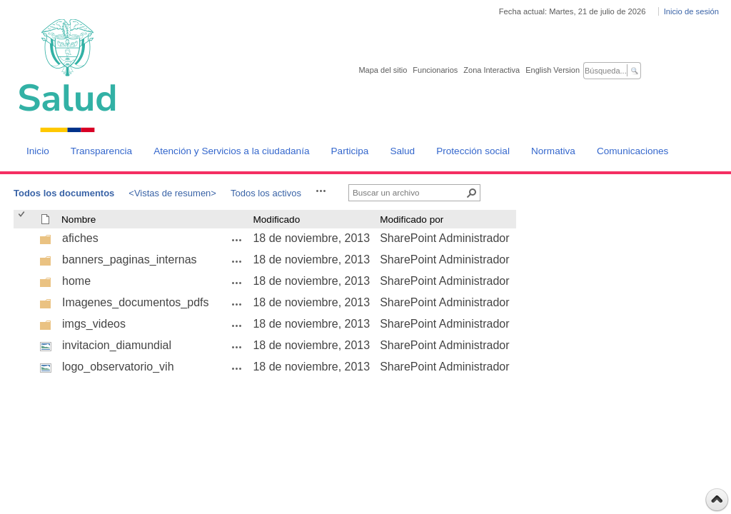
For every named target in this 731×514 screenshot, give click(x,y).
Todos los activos (266, 193)
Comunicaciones (633, 151)
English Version (552, 70)
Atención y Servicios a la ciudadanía (231, 151)
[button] (321, 190)
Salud (402, 151)
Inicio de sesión (691, 11)
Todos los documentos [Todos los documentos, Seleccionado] (64, 193)
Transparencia (101, 151)
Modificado (276, 219)
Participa (350, 151)
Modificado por (411, 219)
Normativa (553, 151)
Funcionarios (435, 70)
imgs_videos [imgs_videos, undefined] (94, 324)
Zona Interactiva (491, 70)
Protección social (473, 151)
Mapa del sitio (382, 70)
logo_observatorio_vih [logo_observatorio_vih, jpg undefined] (118, 367)
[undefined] (45, 242)
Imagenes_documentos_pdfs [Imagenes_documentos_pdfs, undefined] (135, 302)
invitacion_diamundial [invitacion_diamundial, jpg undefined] (116, 345)
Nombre (78, 219)
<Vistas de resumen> (172, 193)
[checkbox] (22, 219)
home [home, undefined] (76, 281)
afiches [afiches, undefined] (80, 238)
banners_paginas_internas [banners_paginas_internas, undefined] (129, 259)
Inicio (37, 151)
